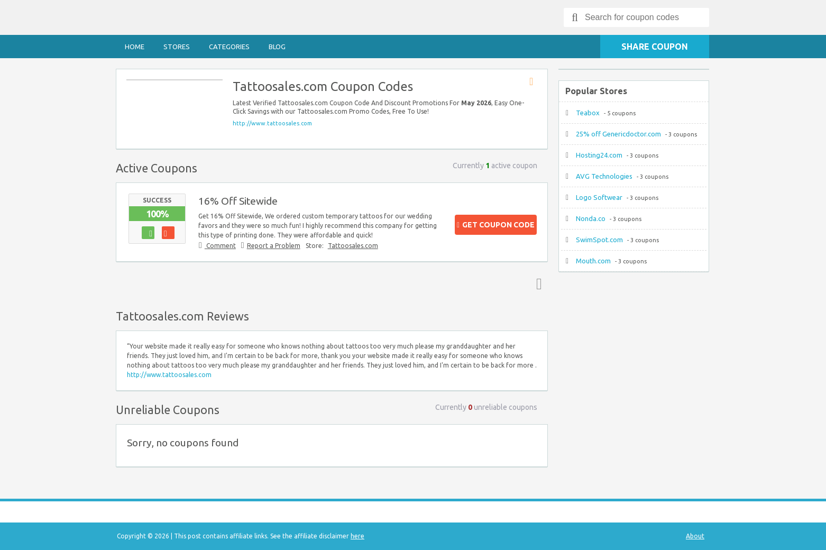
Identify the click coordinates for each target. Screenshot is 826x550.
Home (134, 46)
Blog (277, 46)
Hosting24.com (599, 155)
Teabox (588, 112)
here (357, 536)
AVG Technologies (604, 176)
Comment (220, 245)
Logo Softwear (599, 197)
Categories (229, 46)
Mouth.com (593, 260)
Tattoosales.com (353, 245)
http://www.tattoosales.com (272, 123)
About (695, 536)
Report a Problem (273, 245)
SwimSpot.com (599, 239)
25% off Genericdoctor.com (618, 134)
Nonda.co (590, 218)
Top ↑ (537, 283)
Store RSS (534, 82)
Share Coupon (654, 46)
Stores (176, 46)
